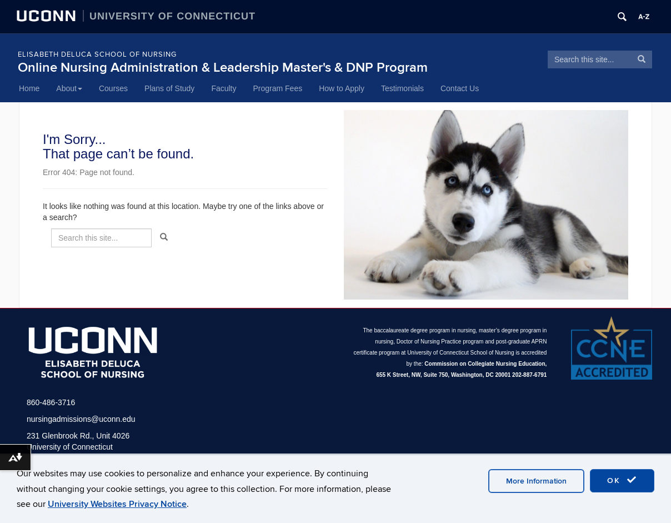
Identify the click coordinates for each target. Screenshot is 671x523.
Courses (113, 88)
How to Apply (341, 88)
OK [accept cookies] (622, 480)
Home (29, 88)
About (69, 88)
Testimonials (402, 88)
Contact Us (459, 88)
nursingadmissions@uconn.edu (81, 419)
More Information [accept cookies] (536, 481)
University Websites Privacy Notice (117, 504)
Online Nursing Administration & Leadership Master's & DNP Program (223, 67)
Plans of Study (169, 88)
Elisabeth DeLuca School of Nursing (97, 54)
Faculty (223, 88)
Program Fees (278, 88)
